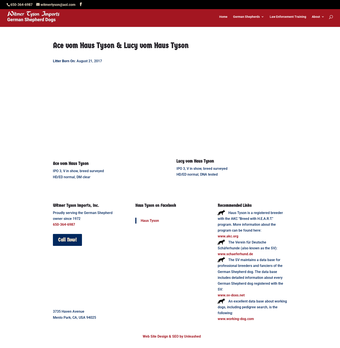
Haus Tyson (150, 221)
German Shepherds (246, 16)
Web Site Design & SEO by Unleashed (172, 336)
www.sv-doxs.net (231, 295)
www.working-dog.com (236, 319)
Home (223, 16)
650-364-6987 (64, 224)
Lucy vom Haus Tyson (195, 161)
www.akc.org (228, 236)
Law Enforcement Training (288, 16)
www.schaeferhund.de (235, 254)
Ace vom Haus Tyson (71, 163)
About (316, 16)
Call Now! (67, 240)
